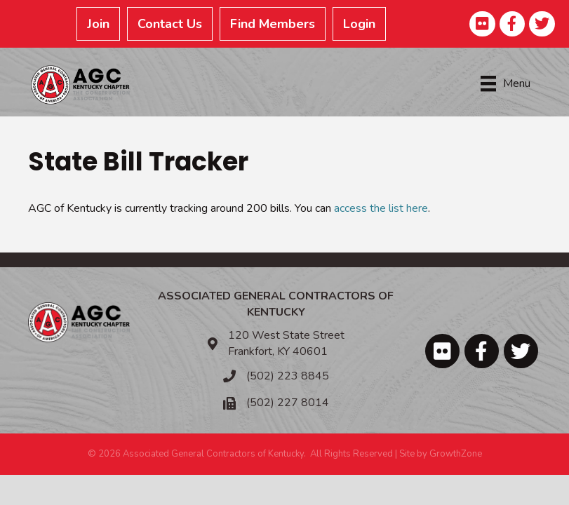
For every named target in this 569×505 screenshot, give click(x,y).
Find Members (272, 23)
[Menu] (505, 83)
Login (359, 23)
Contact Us (170, 23)
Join (98, 23)
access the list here (381, 208)
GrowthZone (455, 453)
